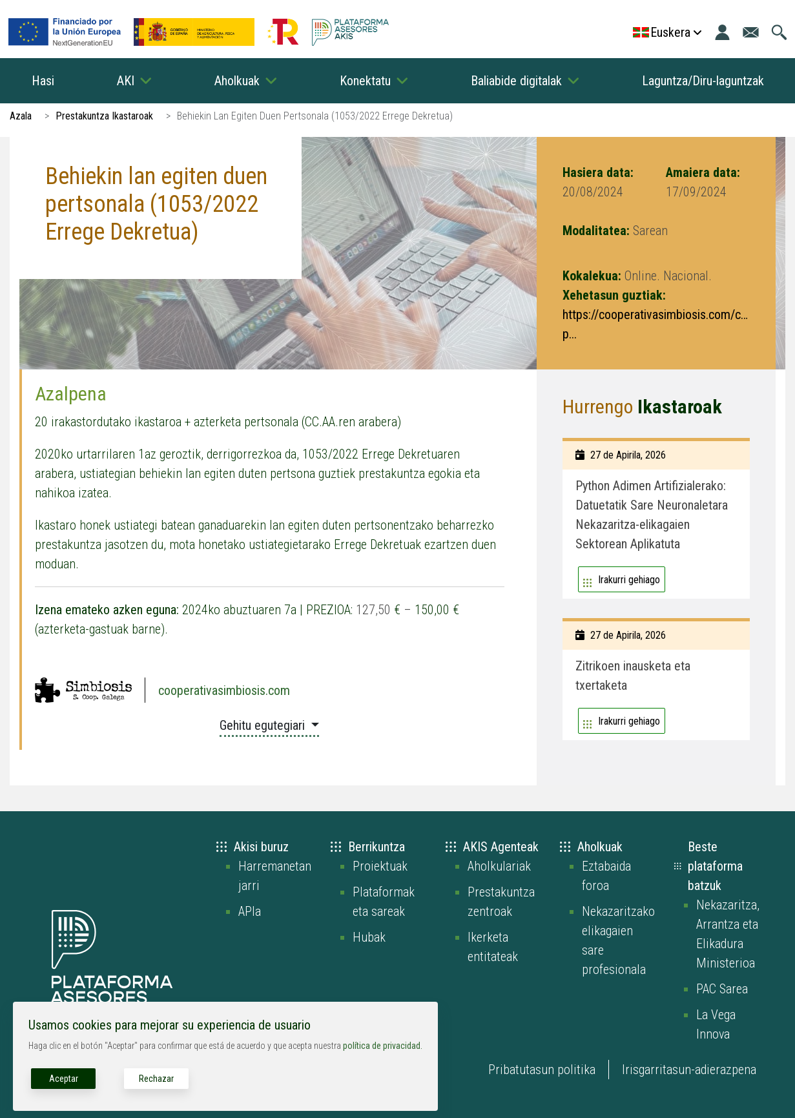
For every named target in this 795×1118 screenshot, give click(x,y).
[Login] (722, 32)
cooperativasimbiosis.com (224, 690)
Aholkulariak (499, 866)
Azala (21, 116)
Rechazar (156, 1078)
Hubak (369, 937)
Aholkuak (237, 80)
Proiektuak (380, 866)
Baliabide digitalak (516, 80)
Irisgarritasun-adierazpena (689, 1069)
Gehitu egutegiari (264, 725)
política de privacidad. (382, 1045)
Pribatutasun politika (541, 1069)
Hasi (43, 80)
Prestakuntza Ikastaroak (104, 116)
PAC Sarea (722, 989)
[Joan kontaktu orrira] (751, 32)
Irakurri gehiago (629, 580)
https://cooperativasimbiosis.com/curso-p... (656, 324)
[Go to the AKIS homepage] (350, 32)
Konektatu (365, 80)
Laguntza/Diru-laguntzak (703, 80)
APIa (249, 911)
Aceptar (63, 1078)
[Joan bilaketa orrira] (779, 32)
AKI (125, 80)
